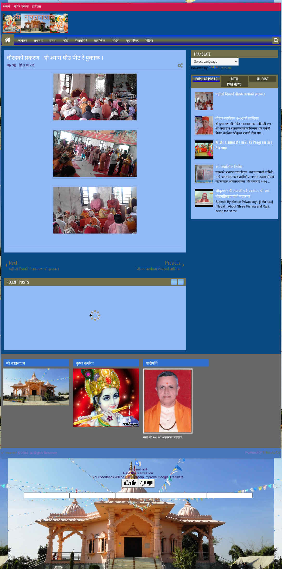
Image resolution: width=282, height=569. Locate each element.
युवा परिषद (132, 40)
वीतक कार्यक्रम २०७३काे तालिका (237, 118)
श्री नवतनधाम (9, 453)
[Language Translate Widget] (215, 62)
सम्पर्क (6, 6)
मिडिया (149, 40)
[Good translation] (129, 483)
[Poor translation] (146, 483)
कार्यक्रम (22, 40)
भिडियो (115, 40)
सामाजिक (99, 40)
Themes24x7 (271, 452)
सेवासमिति (81, 40)
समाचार (38, 40)
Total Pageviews (234, 81)
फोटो (65, 40)
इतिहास (36, 6)
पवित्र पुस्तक (21, 6)
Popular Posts (206, 78)
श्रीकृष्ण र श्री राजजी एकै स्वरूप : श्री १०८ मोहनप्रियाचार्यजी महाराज (242, 193)
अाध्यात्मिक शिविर (228, 166)
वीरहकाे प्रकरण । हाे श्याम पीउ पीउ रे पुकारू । (55, 57)
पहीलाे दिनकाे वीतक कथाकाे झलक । (240, 93)
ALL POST (263, 78)
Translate (220, 68)
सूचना (52, 40)
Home (8, 40)
